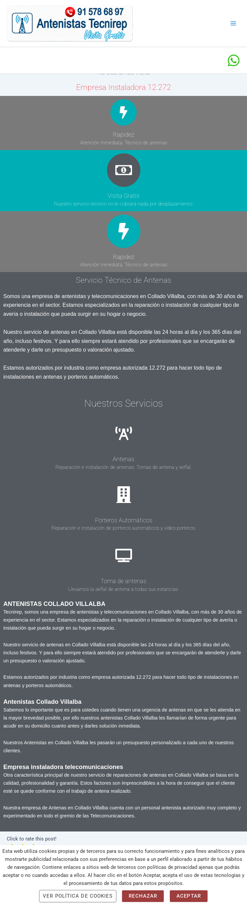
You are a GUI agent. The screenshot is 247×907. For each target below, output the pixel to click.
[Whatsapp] (233, 64)
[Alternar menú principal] (233, 25)
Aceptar (188, 896)
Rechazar (143, 896)
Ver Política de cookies (78, 896)
